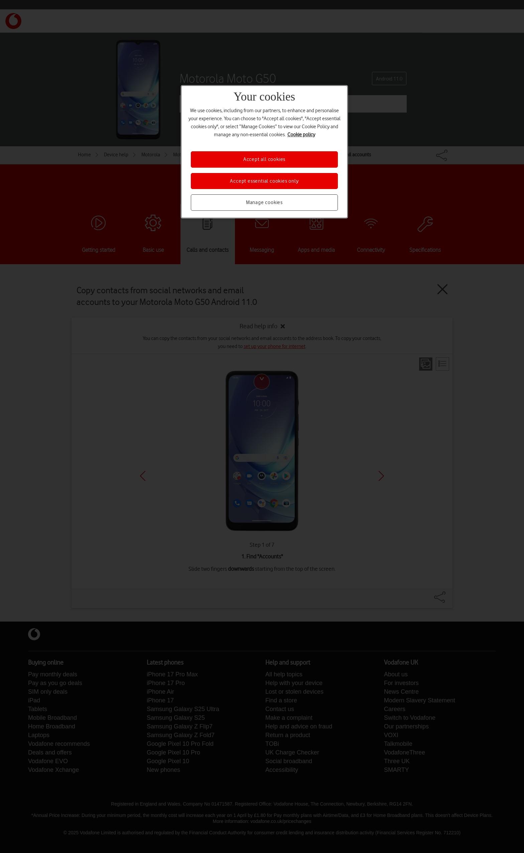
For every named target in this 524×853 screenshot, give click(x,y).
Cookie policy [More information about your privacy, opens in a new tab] (301, 135)
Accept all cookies (264, 159)
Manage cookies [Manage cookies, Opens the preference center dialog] (264, 202)
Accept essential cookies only (264, 181)
